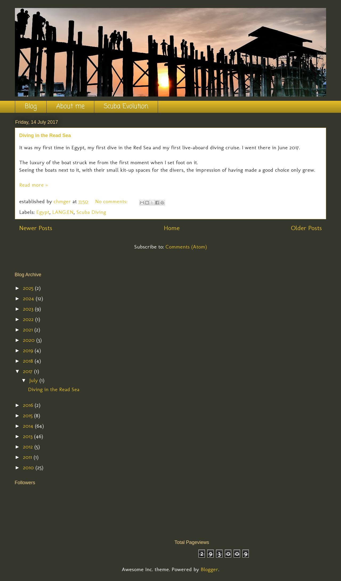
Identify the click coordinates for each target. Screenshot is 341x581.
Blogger (209, 569)
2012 (28, 446)
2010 (29, 467)
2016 (29, 405)
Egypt (42, 212)
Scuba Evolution (126, 106)
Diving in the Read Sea (45, 135)
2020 (29, 340)
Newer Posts (35, 228)
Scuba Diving (91, 212)
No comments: (112, 201)
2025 (29, 288)
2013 (28, 436)
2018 (29, 361)
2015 (28, 415)
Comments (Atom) (186, 246)
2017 (28, 371)
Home (172, 228)
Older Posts (306, 228)
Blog (31, 106)
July (34, 380)
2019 (29, 350)
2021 (28, 329)
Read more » (33, 185)
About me (70, 106)
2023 (29, 309)
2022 (29, 319)
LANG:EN (63, 212)
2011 (28, 457)
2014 (29, 426)
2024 (29, 298)
